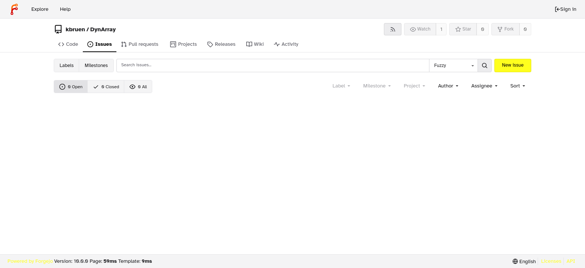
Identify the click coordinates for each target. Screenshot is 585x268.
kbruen (75, 29)
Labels (66, 65)
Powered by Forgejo (30, 261)
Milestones (96, 65)
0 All (138, 87)
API (571, 261)
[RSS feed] (392, 29)
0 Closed (106, 87)
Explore (40, 9)
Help (65, 9)
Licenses (551, 261)
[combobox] (453, 65)
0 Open (71, 87)
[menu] (518, 86)
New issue (513, 65)
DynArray (103, 29)
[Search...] (485, 65)
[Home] (14, 9)
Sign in (565, 9)
